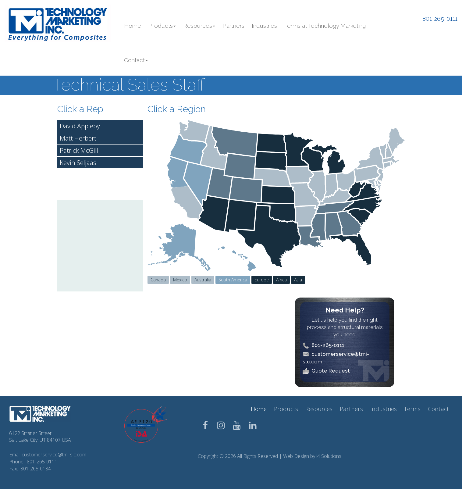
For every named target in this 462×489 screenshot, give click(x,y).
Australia (202, 280)
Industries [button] (264, 25)
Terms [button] (412, 409)
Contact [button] (136, 60)
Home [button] (132, 25)
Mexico (180, 280)
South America (233, 280)
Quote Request (330, 371)
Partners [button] (233, 25)
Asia (298, 280)
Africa (281, 280)
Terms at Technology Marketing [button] (325, 25)
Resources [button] (199, 25)
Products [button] (162, 25)
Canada (158, 280)
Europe (261, 280)
